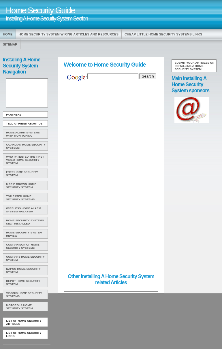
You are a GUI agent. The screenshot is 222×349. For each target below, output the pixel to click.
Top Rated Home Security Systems (20, 198)
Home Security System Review (24, 234)
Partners (13, 114)
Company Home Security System (25, 258)
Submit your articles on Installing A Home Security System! (195, 66)
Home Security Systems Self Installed (25, 222)
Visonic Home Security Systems (24, 294)
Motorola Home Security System (19, 306)
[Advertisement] (26, 93)
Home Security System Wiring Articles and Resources (68, 34)
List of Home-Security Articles (24, 322)
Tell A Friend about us (24, 123)
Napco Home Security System (23, 270)
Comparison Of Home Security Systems (22, 246)
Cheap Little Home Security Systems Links (163, 34)
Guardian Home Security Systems (26, 146)
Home (8, 34)
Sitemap (10, 44)
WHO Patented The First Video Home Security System (25, 160)
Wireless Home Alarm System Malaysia (23, 210)
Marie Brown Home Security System (21, 185)
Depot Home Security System (23, 282)
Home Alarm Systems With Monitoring (23, 134)
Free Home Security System (22, 173)
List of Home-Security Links (24, 334)
